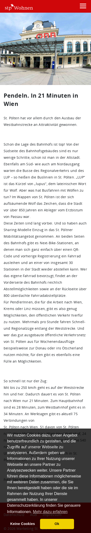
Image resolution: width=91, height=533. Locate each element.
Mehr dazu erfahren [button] (50, 512)
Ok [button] (57, 524)
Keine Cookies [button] (22, 524)
